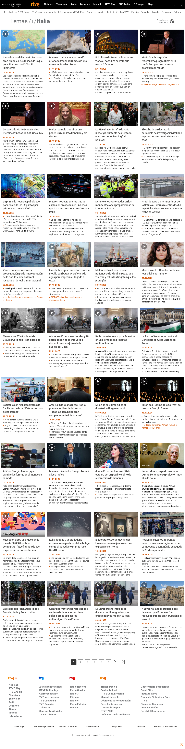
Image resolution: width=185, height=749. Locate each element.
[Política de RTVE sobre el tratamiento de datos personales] (43, 726)
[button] (115, 662)
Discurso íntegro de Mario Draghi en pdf (161, 84)
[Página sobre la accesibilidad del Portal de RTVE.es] (92, 726)
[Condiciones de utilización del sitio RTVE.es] (19, 726)
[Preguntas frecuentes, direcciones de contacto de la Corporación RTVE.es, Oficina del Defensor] (141, 726)
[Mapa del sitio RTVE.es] (116, 726)
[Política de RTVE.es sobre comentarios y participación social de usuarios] (165, 726)
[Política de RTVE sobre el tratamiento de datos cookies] (68, 726)
